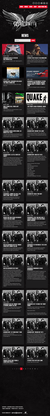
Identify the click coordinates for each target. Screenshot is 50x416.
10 (35, 368)
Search (33, 40)
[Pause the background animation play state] (47, 30)
